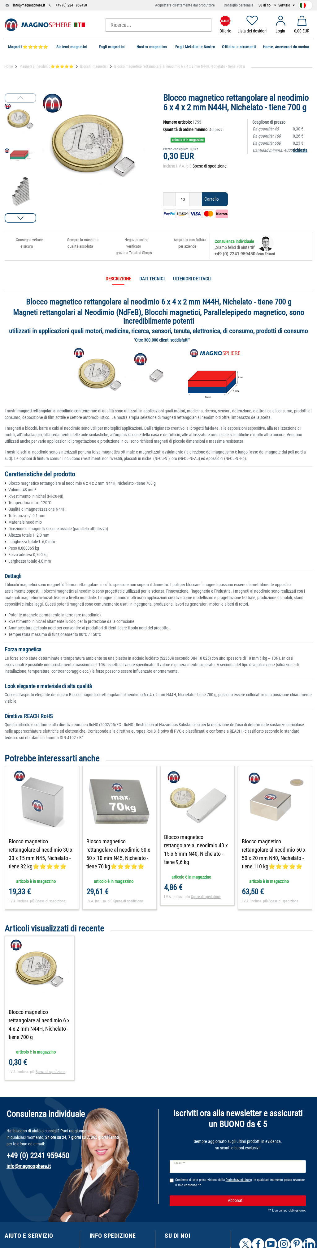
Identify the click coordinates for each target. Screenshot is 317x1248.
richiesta (300, 150)
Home (8, 66)
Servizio (284, 5)
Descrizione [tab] (118, 279)
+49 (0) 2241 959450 (71, 5)
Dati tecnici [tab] (152, 279)
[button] (20, 218)
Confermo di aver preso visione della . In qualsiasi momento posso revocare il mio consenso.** (240, 1182)
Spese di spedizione (210, 166)
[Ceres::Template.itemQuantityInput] (182, 199)
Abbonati (264, 1200)
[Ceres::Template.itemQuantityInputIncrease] (195, 199)
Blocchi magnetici (94, 66)
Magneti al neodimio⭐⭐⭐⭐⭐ (47, 66)
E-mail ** (179, 1163)
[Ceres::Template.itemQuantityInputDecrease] (169, 199)
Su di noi (265, 5)
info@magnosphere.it (29, 5)
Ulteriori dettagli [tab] (192, 279)
